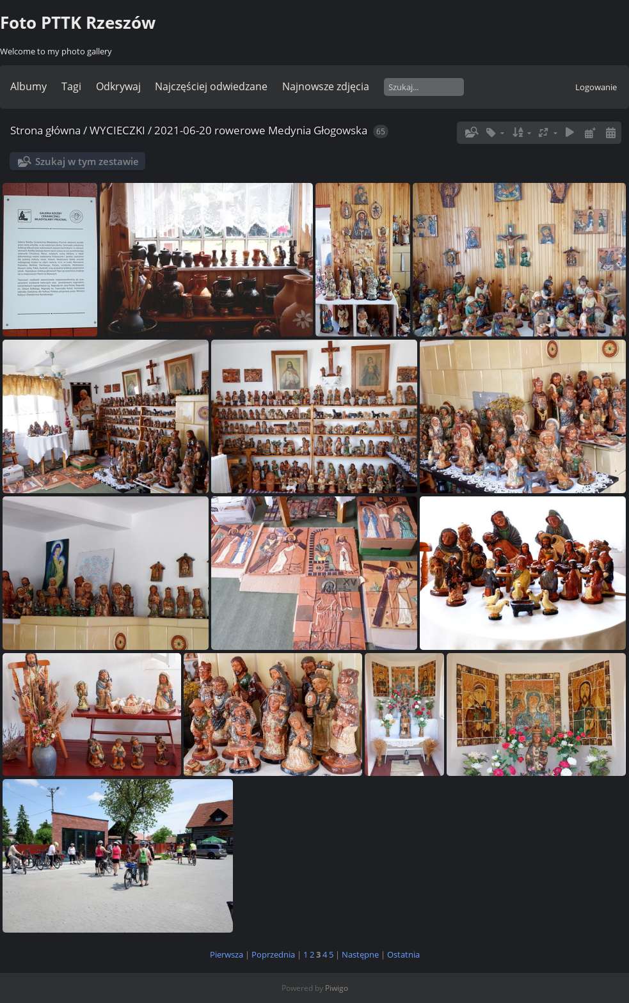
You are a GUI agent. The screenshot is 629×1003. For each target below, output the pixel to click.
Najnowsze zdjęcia (325, 86)
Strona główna (45, 130)
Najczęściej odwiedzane (211, 86)
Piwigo (336, 988)
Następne (360, 954)
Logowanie (596, 87)
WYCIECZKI (117, 130)
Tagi (71, 86)
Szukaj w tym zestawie (87, 161)
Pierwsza (226, 954)
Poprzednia (273, 954)
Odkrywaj (118, 86)
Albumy (28, 86)
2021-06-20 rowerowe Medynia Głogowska (260, 130)
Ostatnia (403, 954)
